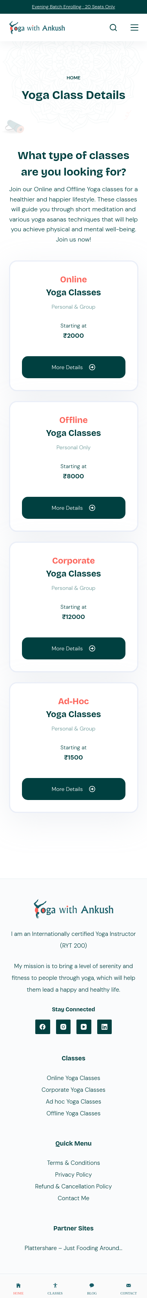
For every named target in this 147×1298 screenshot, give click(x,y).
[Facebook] (42, 1027)
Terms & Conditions (73, 1163)
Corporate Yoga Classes (73, 1090)
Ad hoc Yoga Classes (73, 1102)
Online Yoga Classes (73, 1078)
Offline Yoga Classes (74, 1113)
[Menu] (134, 27)
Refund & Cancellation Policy (73, 1186)
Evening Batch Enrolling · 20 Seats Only (73, 7)
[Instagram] (63, 1027)
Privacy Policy (73, 1175)
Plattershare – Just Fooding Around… (73, 1248)
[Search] (113, 27)
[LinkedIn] (104, 1027)
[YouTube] (83, 1027)
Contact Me (73, 1198)
